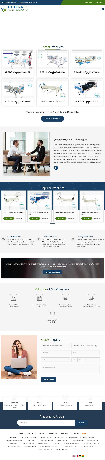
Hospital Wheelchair (47, 443)
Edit (96, 348)
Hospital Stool (32, 443)
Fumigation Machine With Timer (49, 449)
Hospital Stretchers (28, 446)
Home (21, 436)
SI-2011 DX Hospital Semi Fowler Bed (87, 102)
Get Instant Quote (52, 118)
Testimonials (52, 436)
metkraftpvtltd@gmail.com (28, 2)
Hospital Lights (59, 440)
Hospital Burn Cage (13, 449)
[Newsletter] (46, 425)
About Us (30, 436)
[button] (9, 2)
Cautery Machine (61, 452)
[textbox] (90, 348)
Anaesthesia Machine (45, 452)
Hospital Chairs (12, 446)
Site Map (76, 436)
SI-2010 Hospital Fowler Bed (12, 212)
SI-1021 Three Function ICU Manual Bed (18, 102)
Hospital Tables (73, 440)
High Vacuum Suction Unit (89, 449)
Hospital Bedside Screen (71, 446)
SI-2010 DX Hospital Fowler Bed (38, 213)
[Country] (55, 362)
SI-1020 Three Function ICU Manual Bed (87, 73)
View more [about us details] (62, 168)
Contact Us (64, 436)
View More (19, 218)
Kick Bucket (56, 446)
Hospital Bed (14, 440)
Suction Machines (93, 443)
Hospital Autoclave (88, 440)
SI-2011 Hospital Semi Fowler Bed (52, 101)
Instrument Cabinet (30, 449)
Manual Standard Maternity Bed (91, 213)
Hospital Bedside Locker (29, 440)
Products (41, 436)
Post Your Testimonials (52, 275)
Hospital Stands (43, 446)
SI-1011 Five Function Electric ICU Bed (52, 73)
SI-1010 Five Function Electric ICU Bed (17, 73)
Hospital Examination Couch (14, 443)
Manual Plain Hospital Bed (64, 212)
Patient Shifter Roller (90, 446)
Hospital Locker (62, 443)
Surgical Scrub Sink (77, 443)
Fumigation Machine (70, 449)
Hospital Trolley (46, 440)
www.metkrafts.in (90, 408)
